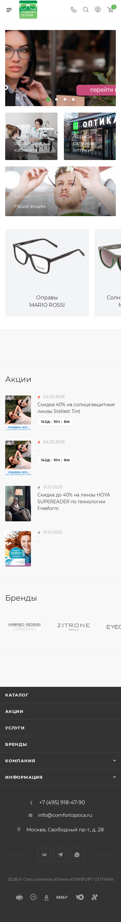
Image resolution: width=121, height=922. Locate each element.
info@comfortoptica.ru (65, 815)
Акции (14, 711)
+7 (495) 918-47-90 (62, 802)
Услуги (15, 727)
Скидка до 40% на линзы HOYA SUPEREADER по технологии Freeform (73, 501)
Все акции (114, 379)
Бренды (16, 744)
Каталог (17, 694)
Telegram (60, 855)
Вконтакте (44, 855)
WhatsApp (77, 855)
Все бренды (114, 598)
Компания (20, 760)
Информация (24, 777)
